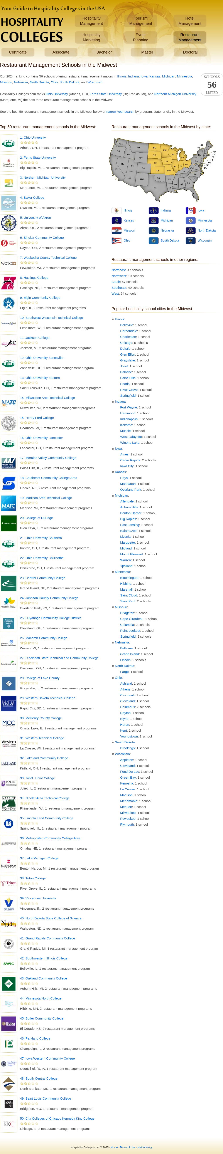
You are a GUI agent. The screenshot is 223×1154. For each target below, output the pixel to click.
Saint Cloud (128, 595)
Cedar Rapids (130, 460)
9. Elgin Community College (40, 297)
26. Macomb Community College (44, 638)
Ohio (54, 82)
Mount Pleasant (131, 554)
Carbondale (128, 331)
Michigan (168, 76)
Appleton (126, 760)
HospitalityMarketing (91, 37)
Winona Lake (129, 442)
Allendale (127, 501)
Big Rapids (128, 519)
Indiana (133, 76)
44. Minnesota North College (40, 998)
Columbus (127, 707)
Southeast (119, 287)
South (116, 282)
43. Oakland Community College (43, 978)
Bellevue (126, 648)
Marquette (127, 542)
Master (147, 52)
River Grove (129, 389)
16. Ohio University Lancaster (41, 438)
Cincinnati (127, 695)
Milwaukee (128, 813)
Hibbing (125, 583)
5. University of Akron (35, 217)
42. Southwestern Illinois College (44, 958)
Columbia (127, 625)
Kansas (154, 76)
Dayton (125, 713)
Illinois (121, 76)
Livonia (125, 536)
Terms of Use (127, 1147)
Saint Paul (127, 601)
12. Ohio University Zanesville (41, 357)
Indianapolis (129, 419)
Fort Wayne (128, 407)
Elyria (124, 719)
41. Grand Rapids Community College (47, 938)
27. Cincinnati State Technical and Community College (59, 658)
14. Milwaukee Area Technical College (47, 398)
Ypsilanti (126, 566)
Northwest (119, 276)
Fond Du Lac (129, 771)
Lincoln (125, 660)
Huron (124, 724)
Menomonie (128, 801)
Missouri (6, 82)
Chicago (126, 342)
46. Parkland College (35, 1038)
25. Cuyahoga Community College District (50, 618)
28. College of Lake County (39, 678)
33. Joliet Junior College (37, 778)
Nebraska (21, 82)
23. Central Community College (42, 578)
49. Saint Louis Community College (45, 1098)
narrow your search (120, 111)
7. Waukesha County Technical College (48, 257)
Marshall (126, 589)
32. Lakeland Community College (44, 758)
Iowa (144, 76)
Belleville (126, 325)
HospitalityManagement (91, 21)
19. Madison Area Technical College (46, 498)
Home (114, 1147)
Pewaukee (127, 818)
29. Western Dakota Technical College (47, 698)
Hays (124, 478)
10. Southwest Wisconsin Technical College (51, 317)
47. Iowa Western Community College (47, 1058)
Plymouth (127, 824)
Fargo (124, 672)
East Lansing (129, 525)
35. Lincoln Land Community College (46, 818)
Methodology (144, 1147)
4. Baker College (32, 197)
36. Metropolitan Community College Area (50, 838)
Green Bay (128, 777)
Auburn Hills (129, 507)
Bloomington (129, 578)
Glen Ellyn (127, 354)
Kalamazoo (128, 530)
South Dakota (69, 82)
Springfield (128, 395)
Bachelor (104, 52)
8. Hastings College (34, 277)
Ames (124, 454)
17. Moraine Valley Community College (48, 458)
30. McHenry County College (41, 718)
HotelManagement (189, 21)
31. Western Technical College (42, 738)
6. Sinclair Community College (42, 237)
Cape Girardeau (132, 619)
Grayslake (127, 360)
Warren (125, 560)
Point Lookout (130, 630)
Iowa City (127, 466)
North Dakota (39, 82)
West (115, 293)
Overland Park (130, 489)
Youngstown (129, 736)
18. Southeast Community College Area (48, 478)
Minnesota (184, 76)
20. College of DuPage (36, 518)
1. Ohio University (33, 137)
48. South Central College (38, 1078)
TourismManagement (140, 21)
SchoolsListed (212, 84)
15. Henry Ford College (37, 418)
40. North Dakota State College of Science (50, 918)
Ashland (126, 683)
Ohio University (57, 94)
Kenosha (126, 783)
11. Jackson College (34, 337)
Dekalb (125, 348)
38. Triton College (33, 878)
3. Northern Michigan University (43, 177)
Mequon (126, 807)
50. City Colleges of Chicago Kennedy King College (57, 1118)
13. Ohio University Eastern (40, 378)
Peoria (125, 384)
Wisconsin (95, 82)
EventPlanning (140, 37)
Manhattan (128, 483)
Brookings (127, 748)
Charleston (128, 337)
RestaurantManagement (189, 37)
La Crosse (127, 789)
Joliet (124, 366)
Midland (126, 548)
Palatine (126, 372)
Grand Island (129, 654)
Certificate (18, 52)
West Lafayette (131, 436)
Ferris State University (106, 94)
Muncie (125, 431)
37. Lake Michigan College (39, 858)
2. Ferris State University (38, 157)
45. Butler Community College (41, 1018)
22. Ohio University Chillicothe (42, 558)
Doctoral (190, 52)
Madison (126, 795)
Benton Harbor (131, 513)
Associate (60, 52)
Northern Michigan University (175, 94)
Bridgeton (127, 613)
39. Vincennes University (38, 898)
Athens (125, 689)
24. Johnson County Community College (49, 598)
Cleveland (127, 701)
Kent (123, 730)
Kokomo (126, 425)
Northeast (119, 270)
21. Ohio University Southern (41, 538)
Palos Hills (127, 378)
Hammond (127, 413)
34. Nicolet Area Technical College (44, 798)
